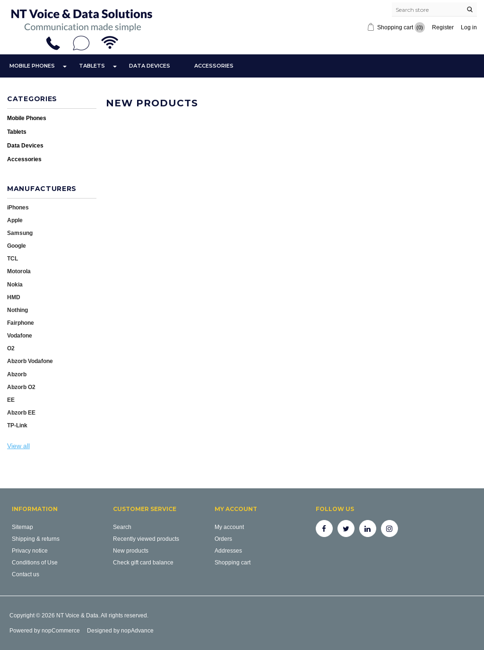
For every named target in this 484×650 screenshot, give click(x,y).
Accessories (213, 65)
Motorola (19, 271)
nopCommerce (61, 630)
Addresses (228, 550)
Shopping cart (233, 562)
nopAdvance (137, 630)
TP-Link (17, 425)
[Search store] (434, 9)
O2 (11, 348)
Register (443, 27)
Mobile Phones (32, 65)
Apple (15, 220)
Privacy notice (30, 550)
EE (11, 399)
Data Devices (149, 65)
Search (122, 526)
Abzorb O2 (21, 386)
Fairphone (20, 322)
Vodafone (19, 335)
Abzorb (16, 374)
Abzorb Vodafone (30, 360)
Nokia (15, 284)
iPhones (18, 207)
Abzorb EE (21, 412)
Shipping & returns (36, 538)
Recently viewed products (146, 538)
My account (229, 526)
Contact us (25, 574)
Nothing (17, 309)
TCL (12, 258)
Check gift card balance (143, 562)
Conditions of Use (35, 562)
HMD (13, 297)
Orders (223, 538)
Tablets (92, 65)
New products (130, 550)
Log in (469, 27)
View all (18, 446)
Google (16, 245)
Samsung (20, 232)
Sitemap (22, 526)
